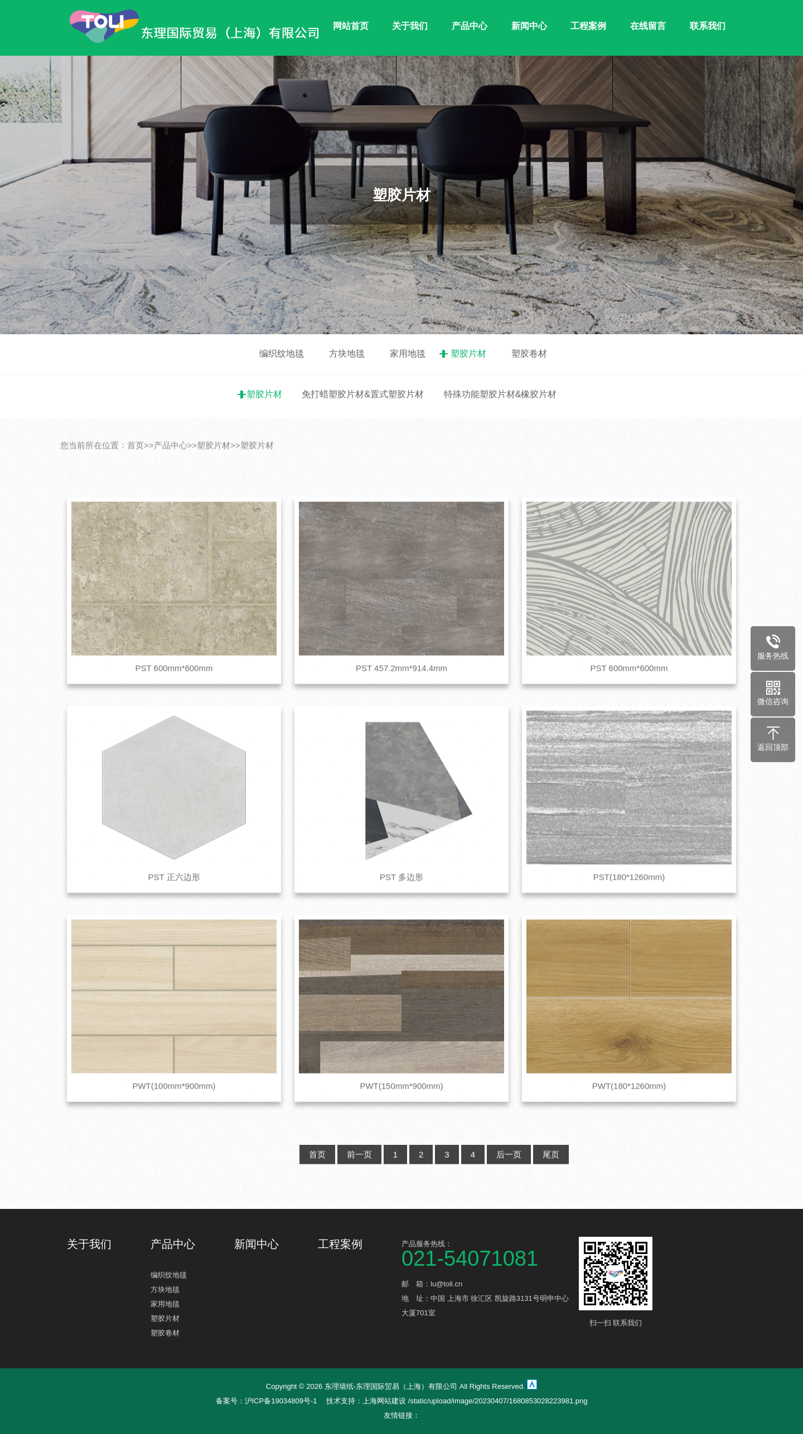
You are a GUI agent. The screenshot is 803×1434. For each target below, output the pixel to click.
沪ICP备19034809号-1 (281, 1401)
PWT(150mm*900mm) (401, 1110)
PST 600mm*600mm (174, 691)
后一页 (508, 1178)
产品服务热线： (485, 1253)
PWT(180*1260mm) (629, 1110)
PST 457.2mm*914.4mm (401, 691)
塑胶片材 (468, 353)
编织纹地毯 (281, 353)
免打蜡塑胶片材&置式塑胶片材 (363, 394)
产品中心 (469, 26)
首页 (135, 469)
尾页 (551, 1178)
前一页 (359, 1178)
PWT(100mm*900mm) (173, 1110)
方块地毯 (347, 353)
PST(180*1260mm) (629, 901)
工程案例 (588, 26)
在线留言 (648, 26)
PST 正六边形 (174, 901)
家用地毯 (407, 353)
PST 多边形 (401, 901)
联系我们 (707, 26)
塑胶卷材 (529, 353)
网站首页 (351, 26)
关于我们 (410, 26)
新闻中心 (529, 26)
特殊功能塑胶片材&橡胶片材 (500, 394)
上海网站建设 (385, 1401)
